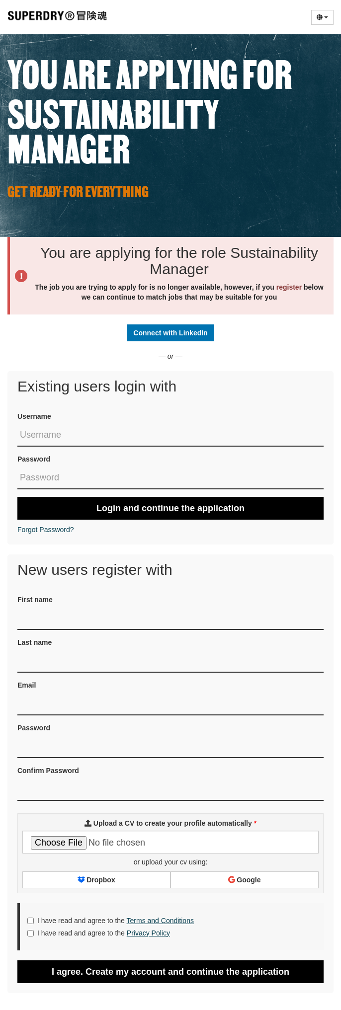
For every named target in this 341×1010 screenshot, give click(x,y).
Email (26, 685)
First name (35, 600)
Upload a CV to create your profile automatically (170, 823)
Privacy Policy (148, 933)
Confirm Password (48, 771)
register (289, 287)
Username (34, 416)
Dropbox (96, 880)
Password (33, 459)
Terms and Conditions (160, 921)
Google (244, 880)
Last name (34, 642)
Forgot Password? (45, 530)
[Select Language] (322, 17)
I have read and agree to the (110, 921)
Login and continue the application (170, 508)
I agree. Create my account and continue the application (170, 972)
